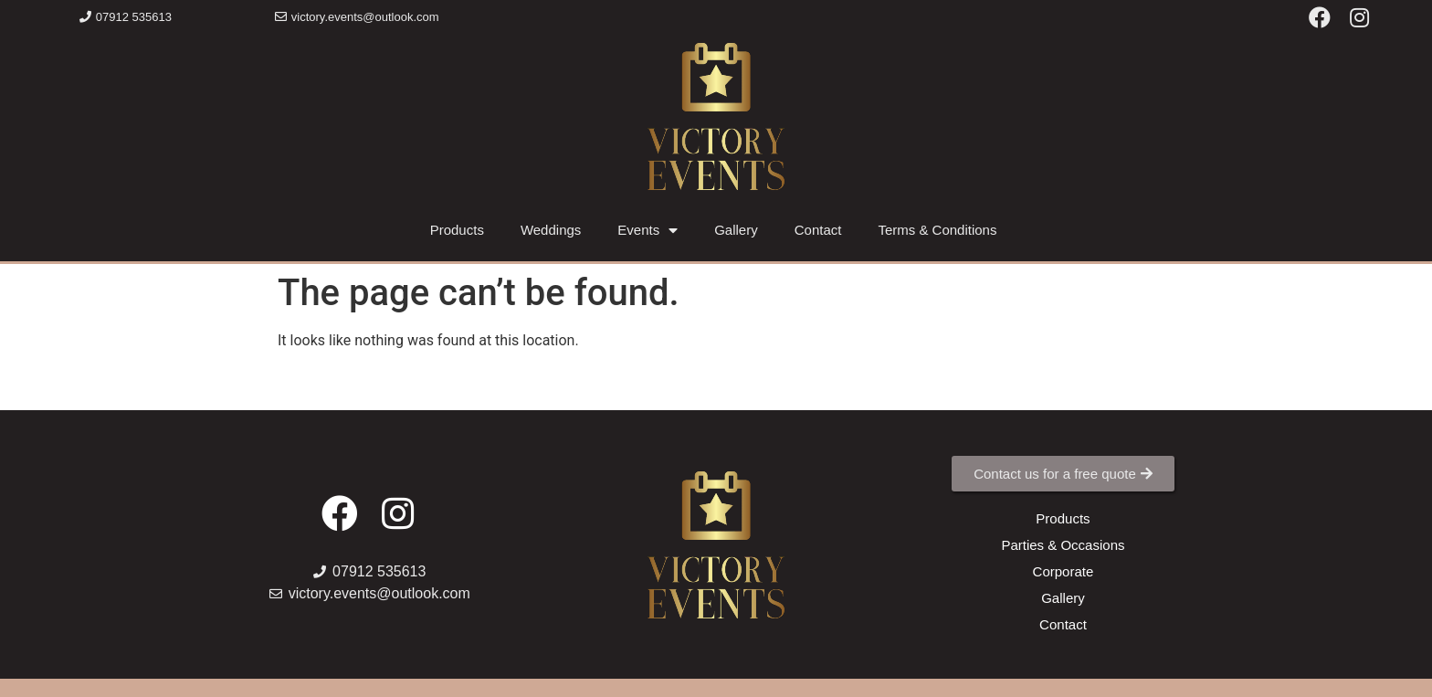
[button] (126, 17)
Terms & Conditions (937, 230)
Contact (818, 230)
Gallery (736, 230)
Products (457, 230)
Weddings (551, 230)
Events (647, 231)
